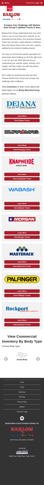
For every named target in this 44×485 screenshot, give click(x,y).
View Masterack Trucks (22, 266)
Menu (5, 3)
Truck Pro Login (22, 412)
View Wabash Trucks (22, 208)
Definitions (22, 392)
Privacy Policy (22, 402)
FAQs (22, 387)
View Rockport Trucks (22, 325)
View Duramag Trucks (22, 150)
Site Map (22, 397)
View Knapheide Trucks (22, 179)
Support (22, 407)
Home (22, 382)
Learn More (22, 116)
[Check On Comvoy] (22, 418)
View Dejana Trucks (22, 120)
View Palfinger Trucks (21, 295)
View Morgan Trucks (22, 237)
